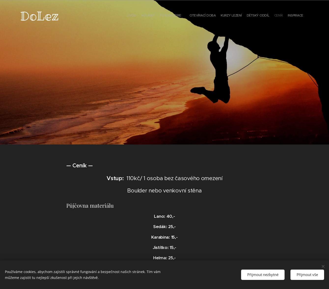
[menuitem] (269, 16)
